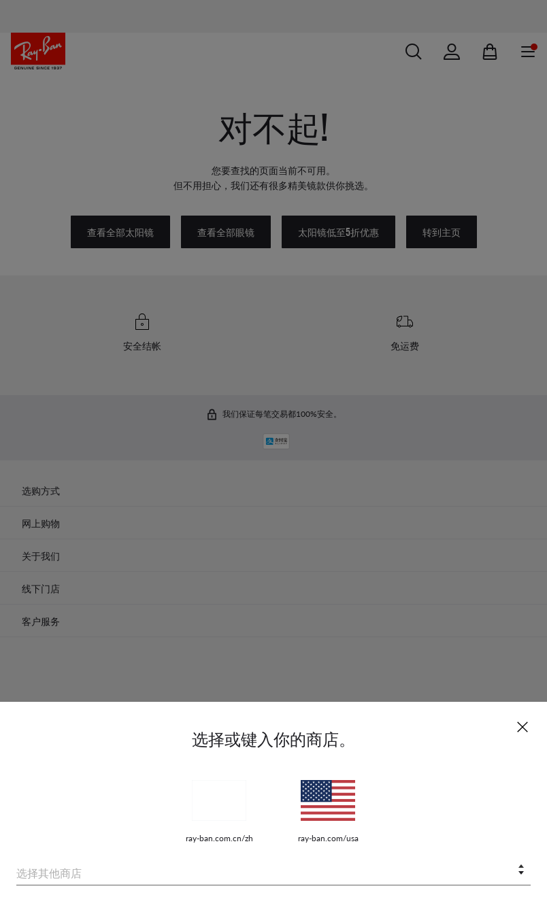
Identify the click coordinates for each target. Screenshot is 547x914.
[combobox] (273, 870)
